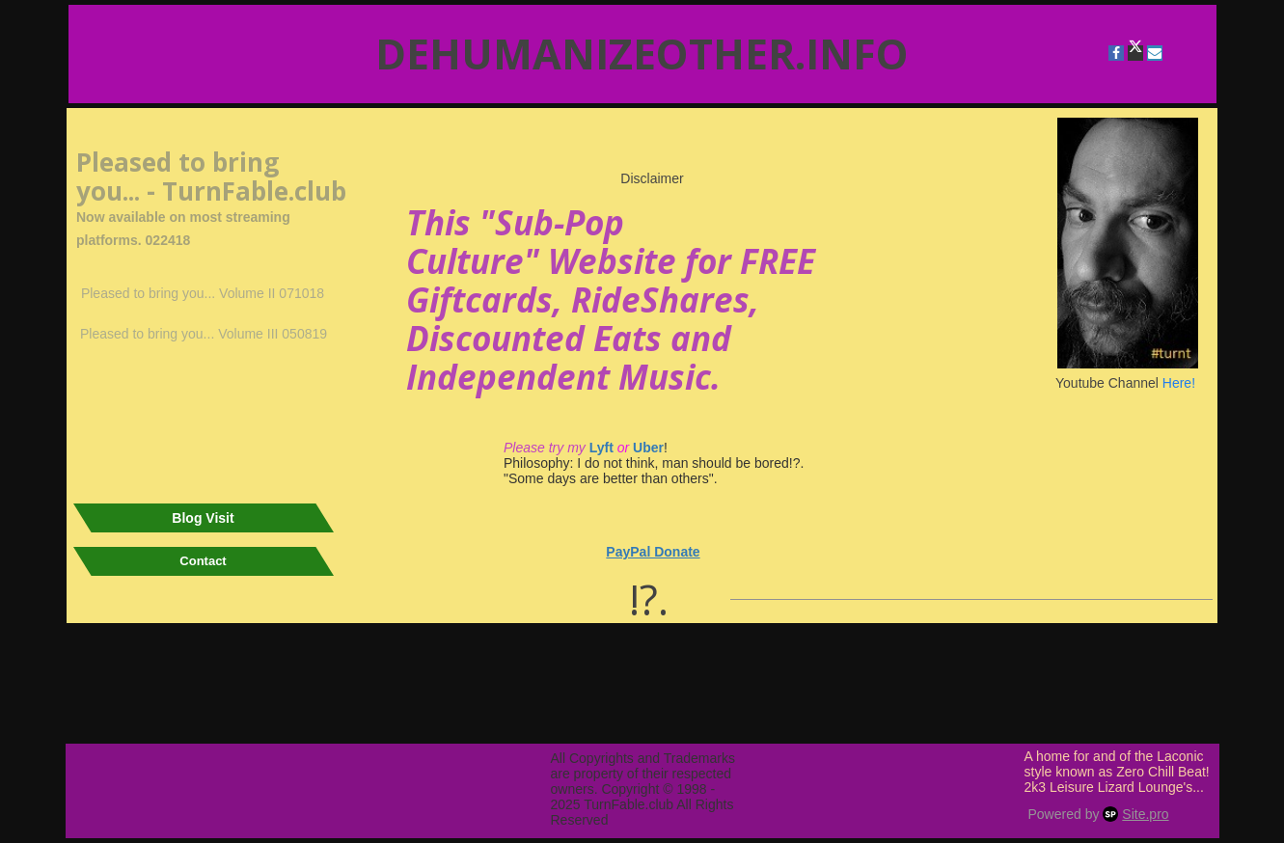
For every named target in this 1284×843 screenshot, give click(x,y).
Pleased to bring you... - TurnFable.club (211, 176)
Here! (1178, 383)
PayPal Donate (652, 551)
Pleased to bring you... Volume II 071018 (202, 293)
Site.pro (1145, 814)
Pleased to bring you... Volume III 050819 (203, 333)
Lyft (600, 447)
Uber (648, 447)
